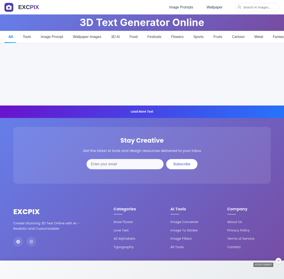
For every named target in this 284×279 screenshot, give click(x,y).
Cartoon (238, 36)
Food (134, 36)
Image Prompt (52, 36)
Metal (258, 36)
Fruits (217, 36)
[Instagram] (31, 241)
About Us (234, 221)
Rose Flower (123, 221)
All (10, 36)
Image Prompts (180, 7)
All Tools (177, 246)
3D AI (115, 36)
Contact (234, 246)
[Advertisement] (142, 73)
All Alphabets (124, 237)
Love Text (121, 229)
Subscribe (181, 163)
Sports (198, 36)
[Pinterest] (18, 241)
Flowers (177, 36)
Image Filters (181, 237)
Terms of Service (240, 237)
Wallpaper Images (87, 36)
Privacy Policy (238, 229)
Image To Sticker (184, 229)
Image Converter (184, 221)
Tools (27, 36)
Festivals (154, 36)
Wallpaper (214, 7)
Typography (124, 246)
